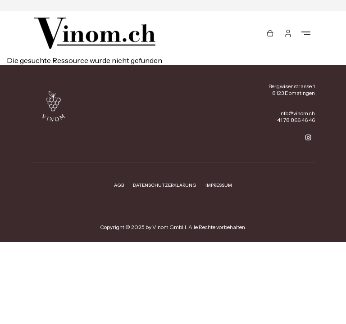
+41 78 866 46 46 (294, 120)
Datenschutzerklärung (164, 185)
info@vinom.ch (297, 113)
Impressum (218, 185)
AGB (119, 185)
